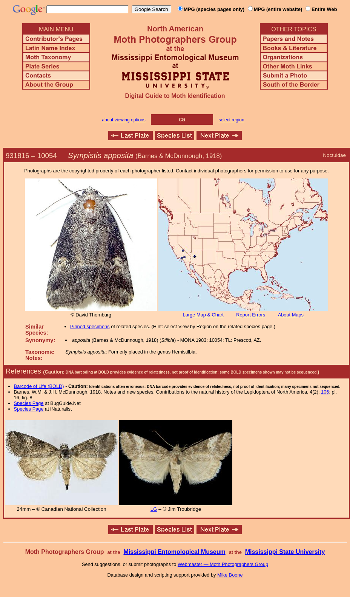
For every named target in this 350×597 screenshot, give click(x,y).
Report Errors (250, 315)
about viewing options (123, 120)
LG (153, 509)
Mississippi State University (285, 552)
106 (325, 392)
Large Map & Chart (203, 315)
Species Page (29, 403)
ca (182, 119)
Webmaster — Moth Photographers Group (223, 564)
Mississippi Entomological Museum (174, 552)
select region (231, 120)
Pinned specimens (90, 326)
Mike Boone (230, 575)
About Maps (291, 315)
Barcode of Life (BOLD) (39, 386)
